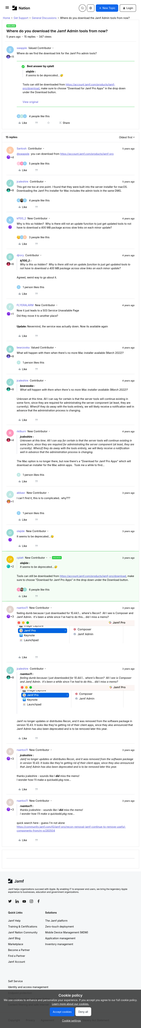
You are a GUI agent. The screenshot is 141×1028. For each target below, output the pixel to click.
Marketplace (15, 944)
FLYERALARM (25, 305)
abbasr (21, 492)
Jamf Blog (14, 938)
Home (6, 17)
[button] (7, 8)
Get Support (21, 17)
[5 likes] (33, 163)
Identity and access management (28, 987)
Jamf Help (14, 920)
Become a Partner (19, 950)
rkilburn (21, 431)
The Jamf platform (56, 920)
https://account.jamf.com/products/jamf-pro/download (93, 576)
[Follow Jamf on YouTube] (24, 901)
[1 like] (30, 287)
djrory (20, 255)
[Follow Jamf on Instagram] (31, 901)
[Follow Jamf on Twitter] (10, 901)
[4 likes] (33, 116)
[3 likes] (33, 237)
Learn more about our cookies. (70, 1003)
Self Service (15, 981)
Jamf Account (16, 961)
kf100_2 (21, 218)
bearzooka (23, 347)
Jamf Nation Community (22, 932)
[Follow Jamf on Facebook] (38, 901)
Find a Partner (16, 955)
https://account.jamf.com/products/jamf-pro (87, 153)
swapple (22, 48)
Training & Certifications (22, 926)
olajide (21, 531)
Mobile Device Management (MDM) (66, 932)
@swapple (23, 153)
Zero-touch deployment (59, 926)
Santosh (22, 148)
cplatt (20, 557)
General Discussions (44, 17)
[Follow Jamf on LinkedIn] (17, 901)
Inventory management (59, 944)
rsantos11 (22, 607)
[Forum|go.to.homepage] (21, 8)
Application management (60, 938)
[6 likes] (33, 589)
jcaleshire (22, 181)
